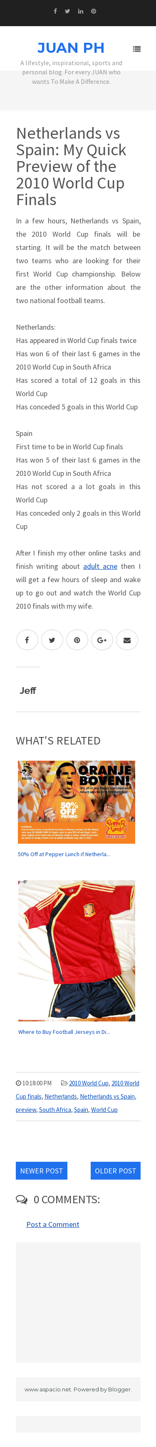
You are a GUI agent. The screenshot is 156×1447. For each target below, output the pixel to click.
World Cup (104, 1110)
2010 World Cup (89, 1083)
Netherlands (61, 1096)
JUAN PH (71, 47)
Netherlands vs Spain (107, 1096)
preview (26, 1110)
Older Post (115, 1170)
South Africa (55, 1110)
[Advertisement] (78, 1302)
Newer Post (41, 1170)
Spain (81, 1110)
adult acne (100, 566)
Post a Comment (52, 1224)
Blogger (119, 1389)
